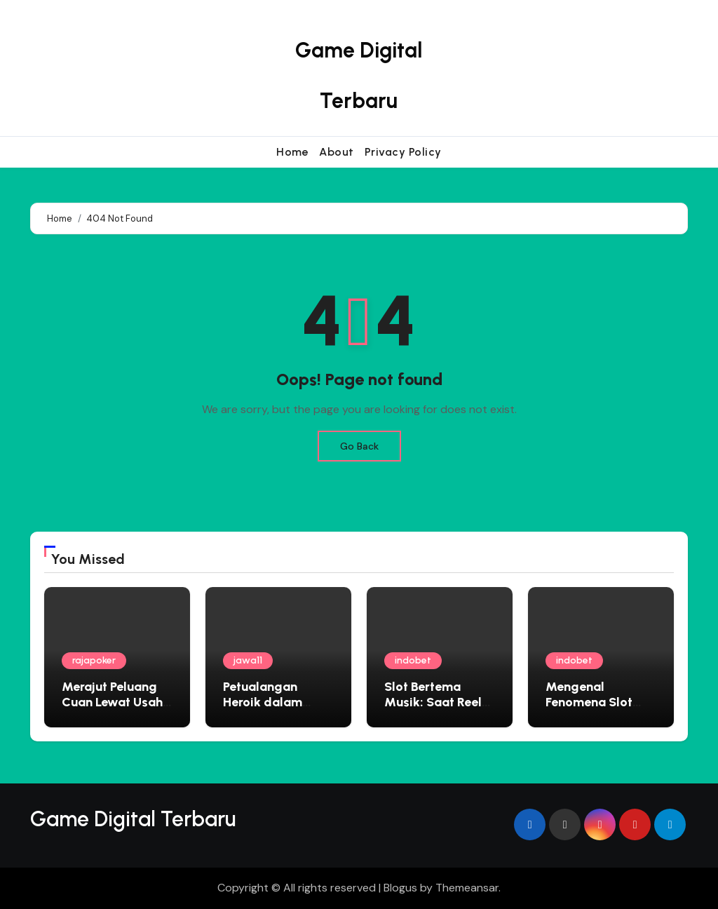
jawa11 (247, 660)
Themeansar (467, 887)
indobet (413, 660)
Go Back (359, 446)
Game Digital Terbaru (133, 819)
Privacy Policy (403, 152)
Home (292, 152)
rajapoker (94, 660)
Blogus (400, 887)
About (336, 152)
